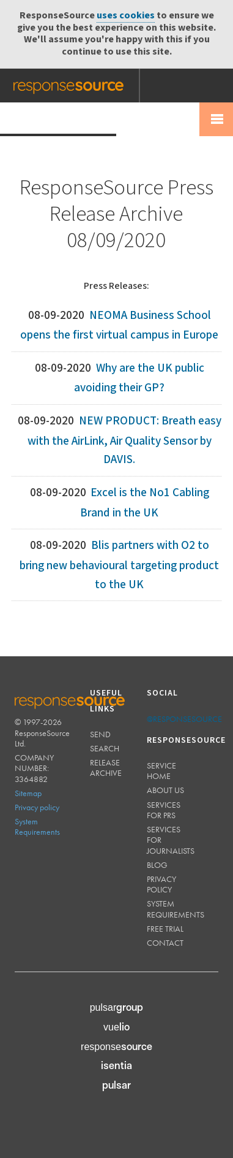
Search (104, 748)
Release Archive (106, 767)
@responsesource (184, 718)
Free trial (165, 928)
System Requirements (37, 826)
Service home (161, 770)
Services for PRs (163, 810)
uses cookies (126, 15)
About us (165, 790)
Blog (157, 864)
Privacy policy (37, 807)
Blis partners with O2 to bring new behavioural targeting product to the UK (119, 565)
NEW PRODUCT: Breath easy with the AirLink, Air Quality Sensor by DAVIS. (124, 440)
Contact (165, 942)
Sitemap (28, 793)
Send (100, 734)
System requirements (175, 908)
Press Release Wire (58, 118)
